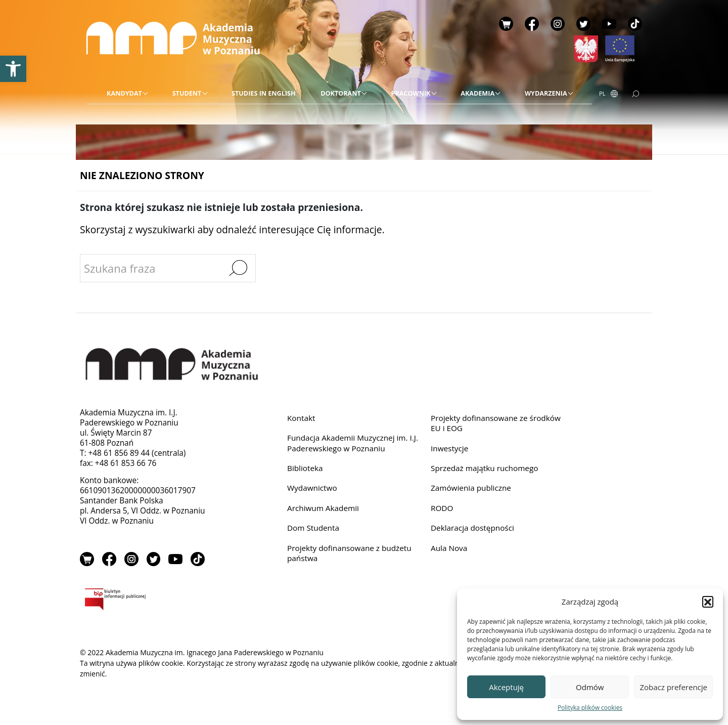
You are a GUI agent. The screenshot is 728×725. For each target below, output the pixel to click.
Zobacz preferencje (673, 687)
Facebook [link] (532, 24)
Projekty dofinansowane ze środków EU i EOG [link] (496, 422)
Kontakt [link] (301, 417)
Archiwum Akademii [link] (323, 507)
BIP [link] (148, 601)
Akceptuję (506, 687)
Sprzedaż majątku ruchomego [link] (485, 468)
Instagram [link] (558, 24)
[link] (13, 69)
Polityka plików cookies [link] (590, 707)
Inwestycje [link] (450, 448)
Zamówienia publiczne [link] (471, 488)
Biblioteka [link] (305, 468)
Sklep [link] (506, 24)
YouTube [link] (609, 24)
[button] (708, 601)
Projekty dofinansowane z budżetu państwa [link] (349, 552)
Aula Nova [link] (449, 547)
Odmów (590, 687)
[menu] (339, 93)
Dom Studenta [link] (313, 528)
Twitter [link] (583, 24)
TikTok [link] (635, 24)
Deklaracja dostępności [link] (473, 528)
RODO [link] (442, 507)
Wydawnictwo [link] (312, 488)
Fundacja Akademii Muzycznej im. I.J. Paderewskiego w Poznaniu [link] (353, 443)
